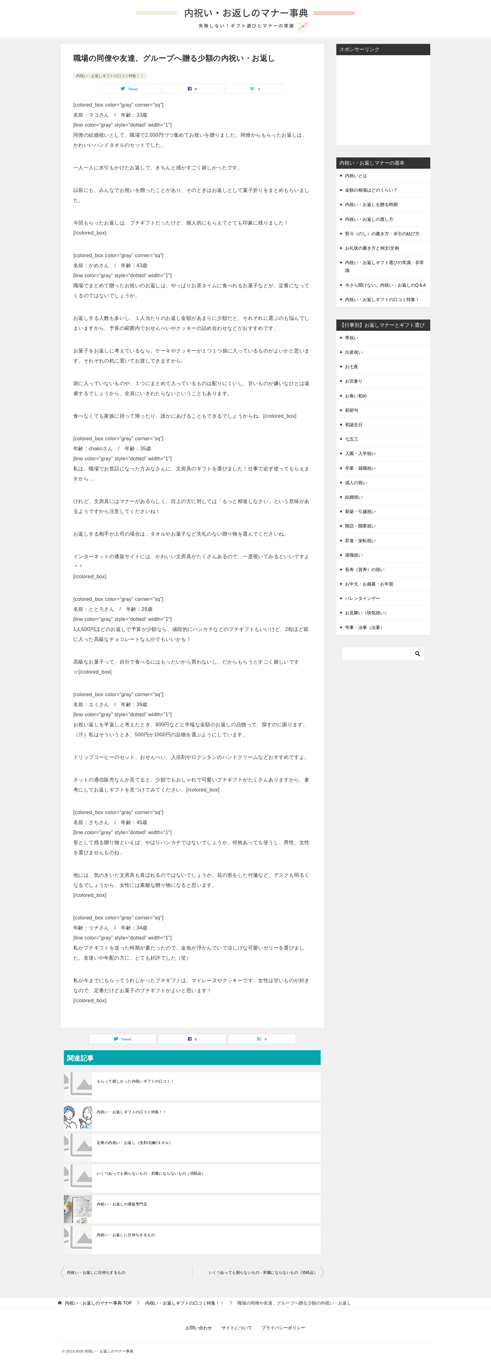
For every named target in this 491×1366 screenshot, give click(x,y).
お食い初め (356, 395)
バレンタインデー (362, 598)
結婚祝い (354, 497)
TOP (98, 1302)
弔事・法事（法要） (365, 627)
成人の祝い (356, 482)
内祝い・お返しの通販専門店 (122, 1204)
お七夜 (351, 366)
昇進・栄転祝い (360, 540)
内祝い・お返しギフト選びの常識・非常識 (384, 266)
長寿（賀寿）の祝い (365, 569)
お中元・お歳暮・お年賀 (369, 583)
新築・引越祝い (360, 511)
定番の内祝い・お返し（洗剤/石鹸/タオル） (135, 1143)
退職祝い (354, 555)
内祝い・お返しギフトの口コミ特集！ (382, 299)
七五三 (351, 439)
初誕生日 (354, 424)
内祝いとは (356, 175)
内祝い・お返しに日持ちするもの (126, 1235)
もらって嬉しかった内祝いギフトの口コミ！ (135, 1081)
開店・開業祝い (360, 525)
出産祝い (354, 352)
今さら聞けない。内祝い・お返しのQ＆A (385, 285)
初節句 (351, 410)
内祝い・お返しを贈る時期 (371, 204)
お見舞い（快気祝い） (367, 612)
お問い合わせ (199, 1327)
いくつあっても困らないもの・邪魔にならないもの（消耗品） (151, 1173)
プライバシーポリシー (283, 1327)
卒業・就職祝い (360, 468)
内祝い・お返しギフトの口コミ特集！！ (110, 76)
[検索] (383, 654)
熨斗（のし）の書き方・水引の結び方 (382, 233)
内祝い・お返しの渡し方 (369, 219)
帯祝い (351, 337)
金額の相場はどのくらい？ (371, 190)
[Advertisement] (383, 99)
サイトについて (236, 1327)
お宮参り (354, 381)
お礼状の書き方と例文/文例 (372, 248)
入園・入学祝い (360, 453)
